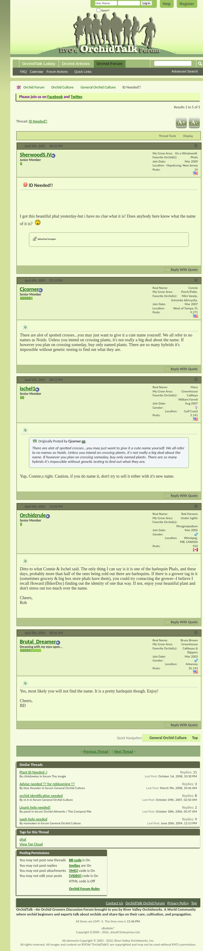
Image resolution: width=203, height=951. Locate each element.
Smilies (74, 865)
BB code (75, 860)
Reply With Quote (182, 270)
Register (187, 4)
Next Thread (123, 751)
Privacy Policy (178, 903)
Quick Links (83, 71)
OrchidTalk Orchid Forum (145, 903)
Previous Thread (96, 751)
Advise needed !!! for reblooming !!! (47, 784)
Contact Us (114, 903)
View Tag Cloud (31, 844)
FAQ (23, 71)
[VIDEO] (75, 875)
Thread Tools (167, 136)
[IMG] (73, 870)
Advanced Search (185, 71)
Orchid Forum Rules (84, 888)
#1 (196, 145)
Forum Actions (57, 71)
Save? (103, 10)
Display (188, 136)
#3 (196, 379)
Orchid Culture (62, 87)
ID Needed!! (38, 121)
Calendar (36, 71)
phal (23, 839)
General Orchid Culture (98, 87)
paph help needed (33, 819)
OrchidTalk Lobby (39, 63)
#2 (196, 280)
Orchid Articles (76, 63)
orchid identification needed (41, 795)
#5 (196, 632)
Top (195, 738)
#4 (196, 506)
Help (167, 4)
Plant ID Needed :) (33, 772)
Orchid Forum (109, 63)
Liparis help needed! (35, 807)
